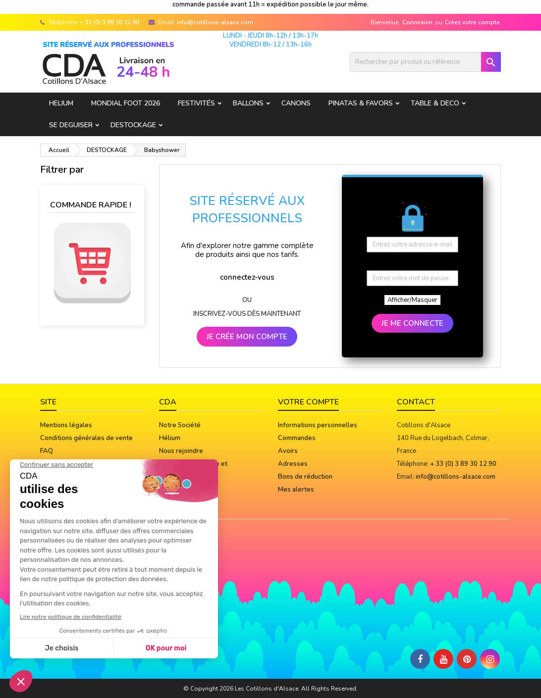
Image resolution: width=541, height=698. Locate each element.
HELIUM (61, 103)
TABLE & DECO (435, 103)
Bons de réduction (305, 476)
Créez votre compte (472, 22)
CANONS (296, 103)
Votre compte (308, 402)
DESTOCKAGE (133, 125)
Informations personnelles (317, 425)
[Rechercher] (425, 62)
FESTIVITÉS (196, 103)
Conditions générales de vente (86, 438)
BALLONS (248, 103)
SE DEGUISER (71, 125)
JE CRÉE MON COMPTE (247, 337)
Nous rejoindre (181, 451)
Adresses (293, 463)
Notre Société (180, 425)
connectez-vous (247, 277)
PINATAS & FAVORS (360, 103)
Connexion (417, 22)
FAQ (46, 451)
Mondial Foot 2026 (125, 103)
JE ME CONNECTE (412, 323)
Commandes (297, 438)
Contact (416, 402)
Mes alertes (296, 489)
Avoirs (288, 451)
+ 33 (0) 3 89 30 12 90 (109, 22)
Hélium (169, 438)
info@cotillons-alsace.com (215, 22)
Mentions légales (66, 425)
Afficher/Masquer (412, 300)
